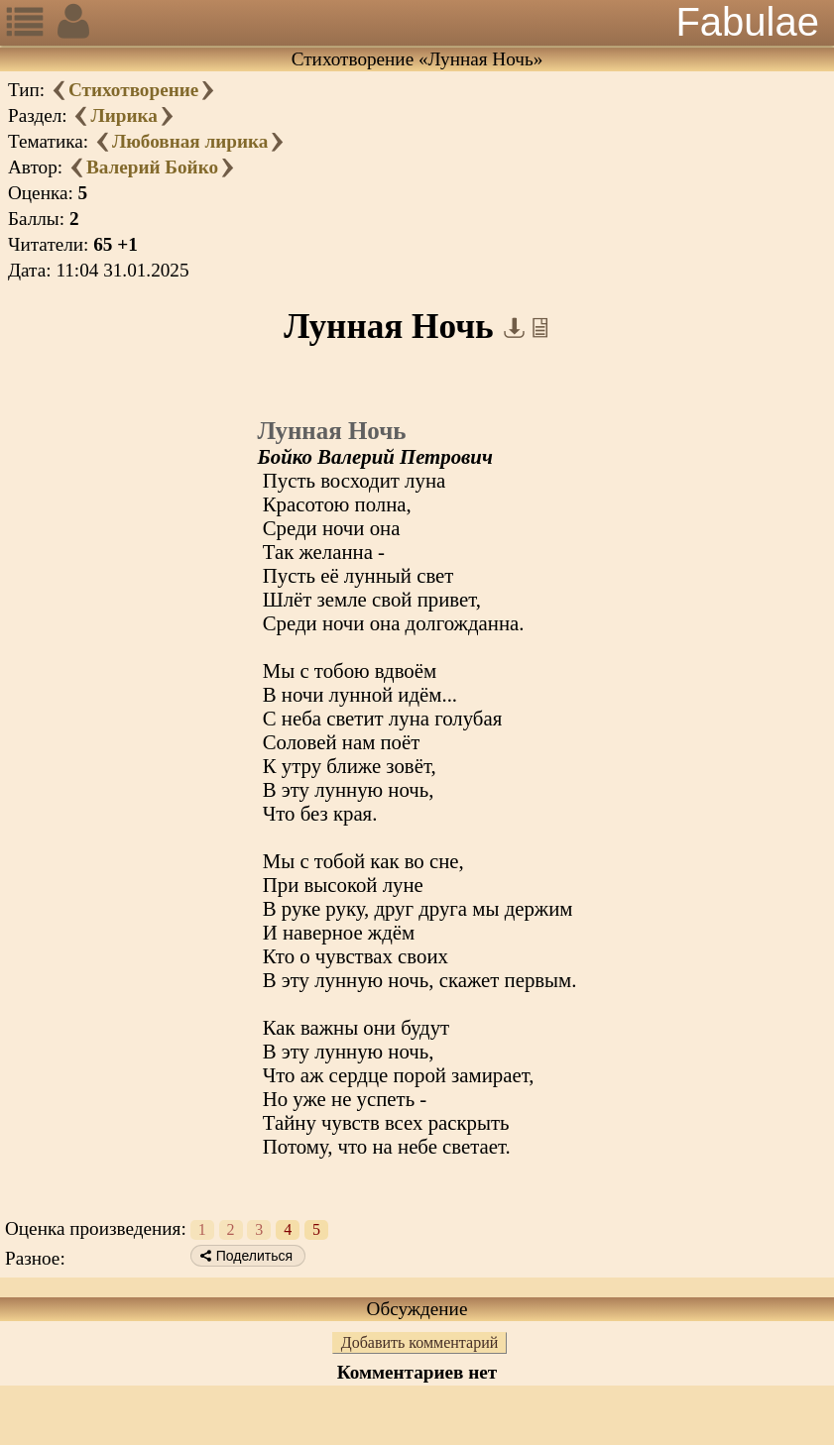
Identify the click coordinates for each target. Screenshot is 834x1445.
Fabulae (747, 22)
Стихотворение (133, 89)
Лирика (123, 115)
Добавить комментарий (420, 1342)
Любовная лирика (190, 141)
